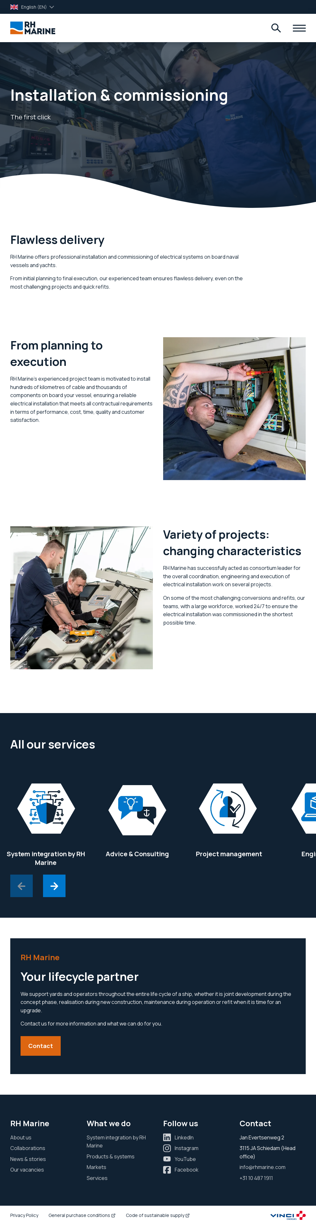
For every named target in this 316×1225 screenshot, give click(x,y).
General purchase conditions (82, 1215)
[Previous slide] (21, 886)
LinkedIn (184, 1137)
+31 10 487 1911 (256, 1178)
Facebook (186, 1169)
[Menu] (276, 28)
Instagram (186, 1148)
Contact (40, 1046)
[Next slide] (54, 886)
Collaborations (27, 1148)
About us (20, 1137)
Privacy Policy (24, 1215)
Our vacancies (27, 1169)
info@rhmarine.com (262, 1167)
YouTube (185, 1159)
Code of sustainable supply (158, 1215)
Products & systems (111, 1156)
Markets (96, 1167)
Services (97, 1178)
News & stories (28, 1159)
